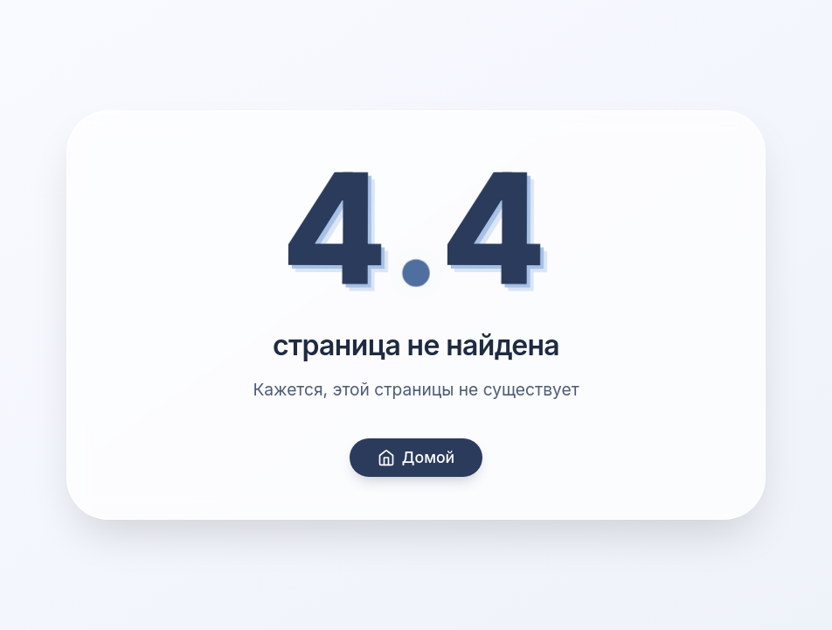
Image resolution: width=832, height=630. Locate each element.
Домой (416, 457)
